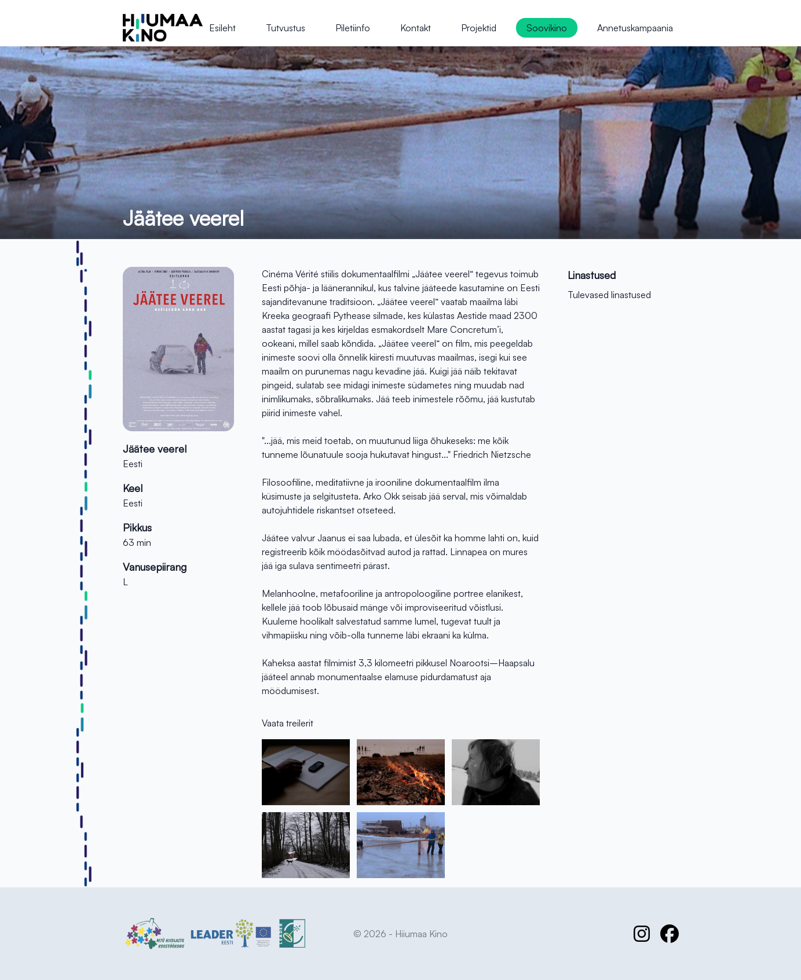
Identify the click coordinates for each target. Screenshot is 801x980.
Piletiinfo (352, 28)
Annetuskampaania (635, 28)
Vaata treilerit (287, 723)
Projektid (478, 28)
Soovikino (546, 28)
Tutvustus (285, 28)
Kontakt (415, 28)
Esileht (222, 28)
